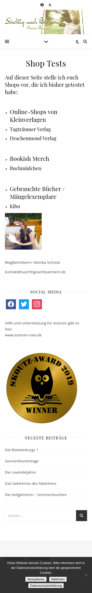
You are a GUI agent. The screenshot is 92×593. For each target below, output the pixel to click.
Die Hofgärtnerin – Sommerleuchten (36, 494)
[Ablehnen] (85, 575)
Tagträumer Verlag (30, 129)
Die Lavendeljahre (20, 472)
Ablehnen (58, 579)
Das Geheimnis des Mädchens (30, 483)
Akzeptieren (35, 579)
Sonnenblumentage (22, 460)
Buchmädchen (25, 168)
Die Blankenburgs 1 (21, 449)
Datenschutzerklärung (46, 585)
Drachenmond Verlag (33, 138)
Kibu (15, 206)
